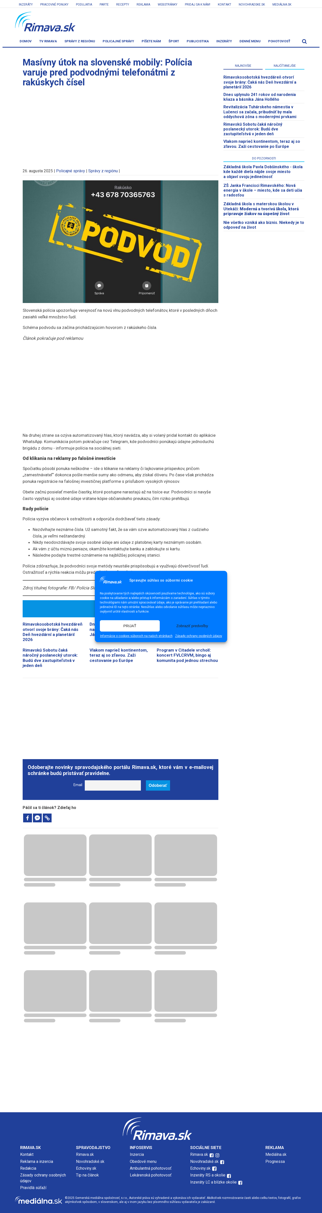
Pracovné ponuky (54, 4)
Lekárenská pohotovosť (151, 1175)
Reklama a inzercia (36, 1161)
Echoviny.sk (86, 1168)
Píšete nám (151, 41)
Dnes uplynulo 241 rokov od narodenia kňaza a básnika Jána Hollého (259, 97)
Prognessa (275, 1161)
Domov (26, 41)
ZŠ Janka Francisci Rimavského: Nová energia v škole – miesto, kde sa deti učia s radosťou (262, 190)
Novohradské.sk (90, 1161)
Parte (104, 4)
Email (77, 785)
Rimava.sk (85, 1154)
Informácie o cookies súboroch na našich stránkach (136, 636)
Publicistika (198, 41)
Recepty (122, 4)
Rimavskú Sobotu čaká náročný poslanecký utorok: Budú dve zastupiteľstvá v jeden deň (50, 658)
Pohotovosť (279, 41)
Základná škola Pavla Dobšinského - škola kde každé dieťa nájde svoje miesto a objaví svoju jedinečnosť (263, 171)
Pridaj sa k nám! (197, 4)
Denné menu (250, 41)
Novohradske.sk (252, 4)
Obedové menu (143, 1161)
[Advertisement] (120, 125)
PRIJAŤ (129, 626)
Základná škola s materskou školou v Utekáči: (261, 208)
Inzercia (137, 1154)
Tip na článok (87, 1175)
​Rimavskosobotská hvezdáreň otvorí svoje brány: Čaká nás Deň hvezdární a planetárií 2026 (53, 632)
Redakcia (28, 1168)
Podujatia (84, 4)
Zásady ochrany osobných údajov (198, 636)
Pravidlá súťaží (33, 1187)
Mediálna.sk (281, 4)
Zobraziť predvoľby (192, 626)
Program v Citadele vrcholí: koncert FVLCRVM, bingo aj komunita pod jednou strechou (187, 655)
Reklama (143, 4)
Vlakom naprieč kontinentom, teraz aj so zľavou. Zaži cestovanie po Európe (119, 655)
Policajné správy (118, 41)
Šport (174, 41)
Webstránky (167, 4)
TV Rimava (48, 41)
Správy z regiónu (79, 41)
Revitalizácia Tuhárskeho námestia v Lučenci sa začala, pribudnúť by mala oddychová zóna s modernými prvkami (259, 112)
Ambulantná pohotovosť (151, 1168)
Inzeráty (26, 4)
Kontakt (224, 4)
